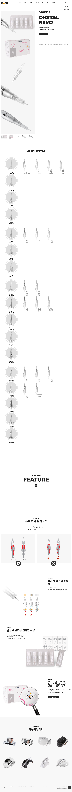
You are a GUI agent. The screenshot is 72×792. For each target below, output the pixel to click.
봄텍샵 (48, 2)
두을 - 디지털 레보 (5, 2)
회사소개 (19, 2)
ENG (67, 2)
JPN (70, 2)
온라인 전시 (53, 2)
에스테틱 (37, 2)
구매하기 (43, 34)
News (43, 2)
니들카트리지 (31, 2)
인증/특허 (24, 2)
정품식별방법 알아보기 (53, 697)
